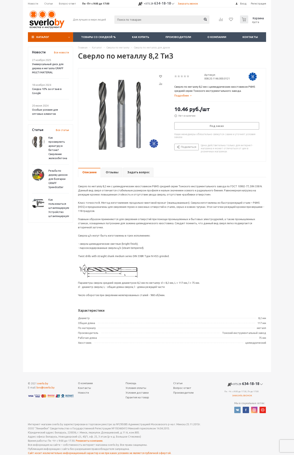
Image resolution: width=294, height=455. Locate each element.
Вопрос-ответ (182, 387)
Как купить (140, 37)
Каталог (42, 37)
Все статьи (62, 130)
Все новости (61, 52)
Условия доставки (137, 392)
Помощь (131, 383)
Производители (178, 37)
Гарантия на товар (137, 397)
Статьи (178, 383)
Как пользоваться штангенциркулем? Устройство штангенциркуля (60, 207)
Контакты (250, 37)
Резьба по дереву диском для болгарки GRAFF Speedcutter (58, 178)
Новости (83, 392)
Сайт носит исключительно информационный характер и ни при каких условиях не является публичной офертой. (99, 453)
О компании (216, 37)
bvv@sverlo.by (45, 387)
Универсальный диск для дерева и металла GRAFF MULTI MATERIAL (47, 68)
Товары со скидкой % (98, 37)
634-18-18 (157, 3)
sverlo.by (42, 383)
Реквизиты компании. (89, 440)
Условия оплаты (136, 387)
